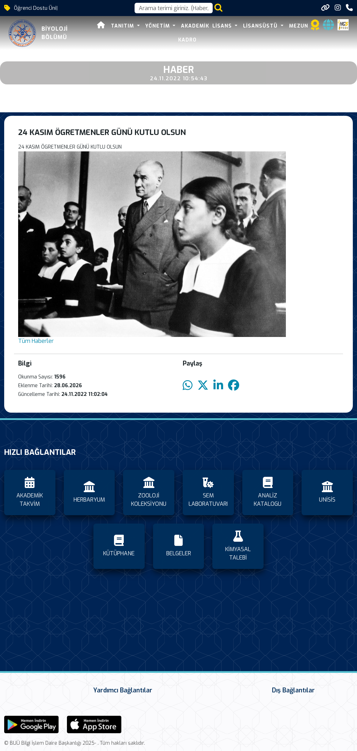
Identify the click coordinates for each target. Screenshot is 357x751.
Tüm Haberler (36, 341)
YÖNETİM (144, 26)
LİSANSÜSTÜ (261, 26)
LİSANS (223, 26)
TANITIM (109, 26)
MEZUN (298, 26)
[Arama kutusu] (174, 8)
